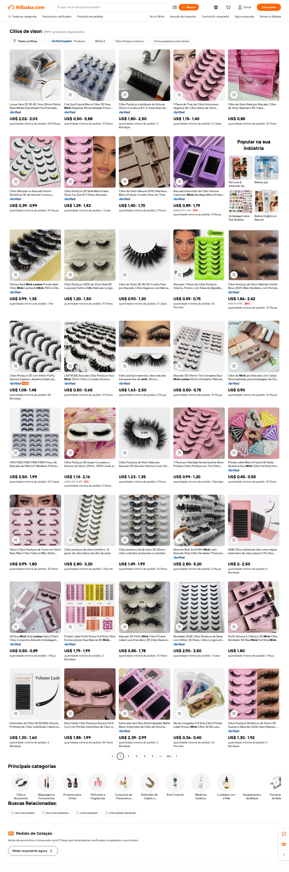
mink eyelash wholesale (120, 813)
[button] (174, 7)
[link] (284, 834)
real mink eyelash (22, 813)
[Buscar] (189, 7)
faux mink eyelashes (55, 813)
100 (169, 756)
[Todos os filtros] (25, 41)
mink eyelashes (87, 813)
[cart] (229, 7)
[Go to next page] (176, 756)
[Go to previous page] (112, 756)
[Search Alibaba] (113, 7)
